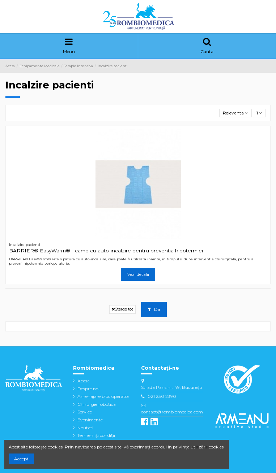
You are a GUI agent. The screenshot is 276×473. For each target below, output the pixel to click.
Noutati (85, 427)
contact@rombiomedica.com (172, 412)
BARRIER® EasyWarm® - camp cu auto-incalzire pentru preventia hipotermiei (106, 250)
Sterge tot (122, 309)
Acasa (83, 380)
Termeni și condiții (96, 435)
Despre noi (88, 388)
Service (84, 412)
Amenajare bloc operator (103, 396)
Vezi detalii (138, 274)
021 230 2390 (162, 396)
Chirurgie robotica (96, 404)
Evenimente (90, 419)
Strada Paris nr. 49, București (171, 387)
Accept (21, 458)
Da (154, 309)
